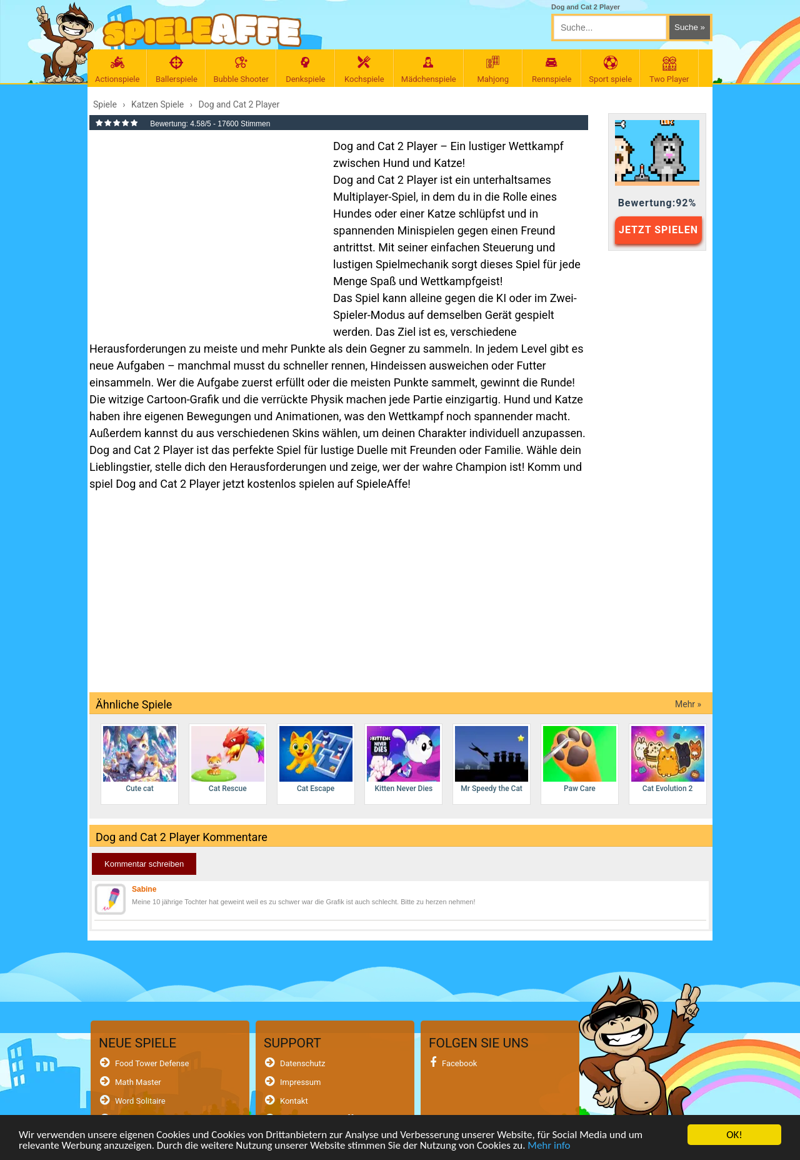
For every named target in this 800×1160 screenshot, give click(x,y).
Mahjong (493, 70)
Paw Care (579, 759)
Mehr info (549, 1147)
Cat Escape (315, 759)
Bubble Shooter (240, 70)
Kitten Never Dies (403, 759)
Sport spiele (610, 70)
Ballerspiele (176, 70)
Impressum (300, 1082)
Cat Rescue (227, 759)
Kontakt (294, 1101)
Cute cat (139, 759)
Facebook (459, 1063)
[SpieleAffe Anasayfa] (202, 30)
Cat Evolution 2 (667, 759)
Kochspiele (364, 70)
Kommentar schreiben (144, 864)
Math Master (138, 1082)
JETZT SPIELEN (658, 230)
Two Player (669, 70)
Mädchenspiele (428, 70)
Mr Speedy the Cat (491, 759)
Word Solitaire (140, 1101)
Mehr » (688, 704)
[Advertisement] (205, 227)
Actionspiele (117, 70)
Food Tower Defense (152, 1063)
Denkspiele (306, 70)
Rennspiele (552, 70)
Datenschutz (302, 1063)
